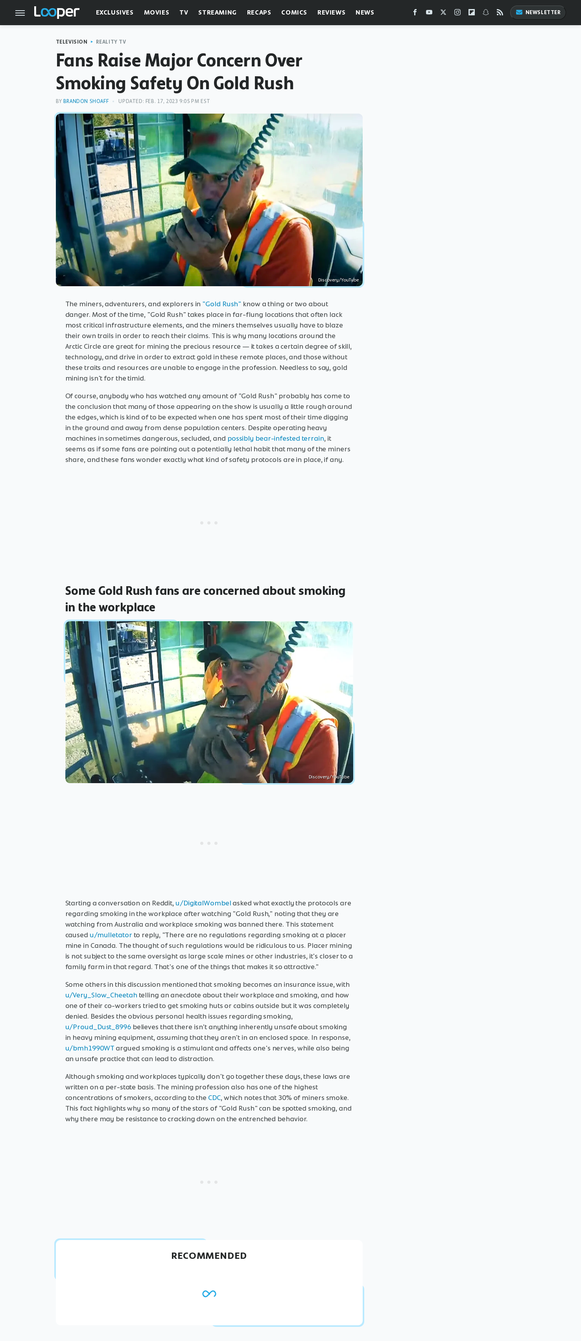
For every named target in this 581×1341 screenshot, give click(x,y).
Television (72, 41)
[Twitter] (443, 14)
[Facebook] (415, 14)
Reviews (331, 12)
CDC (214, 1097)
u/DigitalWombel (203, 903)
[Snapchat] (486, 14)
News (365, 12)
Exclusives (115, 12)
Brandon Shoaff (86, 101)
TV (183, 12)
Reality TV (111, 41)
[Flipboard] (472, 14)
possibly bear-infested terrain (275, 438)
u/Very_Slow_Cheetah (101, 995)
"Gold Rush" (221, 304)
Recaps (259, 12)
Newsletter (538, 12)
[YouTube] (429, 14)
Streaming (217, 12)
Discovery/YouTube (338, 280)
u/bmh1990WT (89, 1048)
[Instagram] (457, 14)
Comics (294, 12)
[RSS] (500, 14)
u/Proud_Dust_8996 (98, 1027)
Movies (157, 12)
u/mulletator (111, 935)
